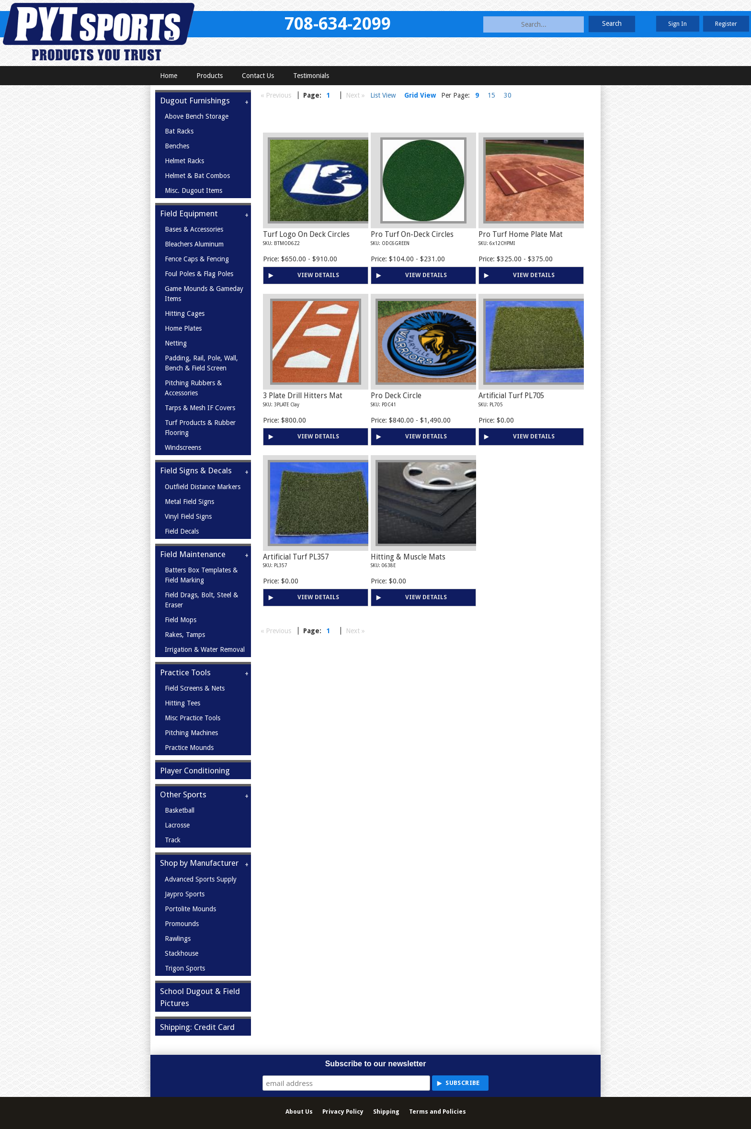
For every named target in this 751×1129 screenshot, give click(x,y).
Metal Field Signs (189, 501)
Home (168, 75)
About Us (299, 1111)
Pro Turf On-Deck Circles (412, 234)
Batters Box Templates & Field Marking (201, 575)
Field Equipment (189, 213)
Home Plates (183, 328)
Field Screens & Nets (195, 688)
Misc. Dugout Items (193, 190)
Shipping (386, 1111)
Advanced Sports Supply (201, 879)
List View (383, 95)
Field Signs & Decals (196, 470)
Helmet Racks (184, 161)
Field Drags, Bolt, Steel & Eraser (201, 600)
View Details (318, 275)
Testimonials (311, 75)
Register (726, 23)
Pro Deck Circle (396, 395)
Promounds (182, 924)
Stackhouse (181, 953)
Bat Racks (179, 131)
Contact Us (258, 75)
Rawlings (178, 938)
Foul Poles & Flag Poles (199, 274)
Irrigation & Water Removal (205, 649)
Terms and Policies (437, 1111)
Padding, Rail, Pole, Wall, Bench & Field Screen (201, 363)
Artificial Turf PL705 (511, 395)
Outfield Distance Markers (202, 487)
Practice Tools (185, 672)
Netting (176, 343)
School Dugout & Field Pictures (200, 997)
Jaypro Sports (185, 894)
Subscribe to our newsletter (375, 1064)
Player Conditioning (195, 770)
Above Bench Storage (196, 116)
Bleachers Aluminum (194, 244)
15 (491, 95)
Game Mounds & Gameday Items (204, 293)
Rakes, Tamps (185, 634)
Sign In (677, 23)
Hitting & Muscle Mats (408, 557)
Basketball (179, 810)
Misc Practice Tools (192, 718)
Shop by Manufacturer (199, 863)
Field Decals (182, 531)
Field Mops (180, 620)
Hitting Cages (185, 313)
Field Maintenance (193, 554)
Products (209, 75)
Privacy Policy (343, 1111)
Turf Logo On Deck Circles (306, 234)
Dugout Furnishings (195, 100)
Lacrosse (177, 825)
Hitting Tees (182, 703)
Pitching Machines (191, 733)
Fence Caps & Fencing (197, 259)
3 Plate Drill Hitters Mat (302, 395)
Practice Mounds (189, 747)
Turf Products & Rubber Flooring (200, 427)
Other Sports (183, 794)
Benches (177, 146)
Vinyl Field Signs (188, 516)
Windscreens (183, 447)
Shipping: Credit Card (197, 1027)
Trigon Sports (185, 968)
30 (508, 95)
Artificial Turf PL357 (296, 557)
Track (173, 840)
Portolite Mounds (190, 909)
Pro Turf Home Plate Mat (520, 234)
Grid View (420, 95)
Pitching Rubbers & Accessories (193, 388)
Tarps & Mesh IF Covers (200, 408)
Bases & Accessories (194, 229)
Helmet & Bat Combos (197, 175)
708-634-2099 (337, 23)
